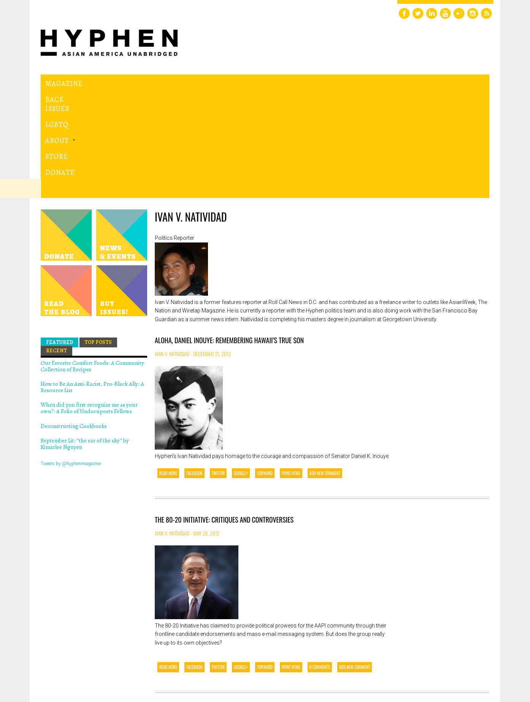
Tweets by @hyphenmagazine (71, 358)
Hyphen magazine (76, 664)
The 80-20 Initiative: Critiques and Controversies (224, 415)
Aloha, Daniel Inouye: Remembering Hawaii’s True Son (229, 236)
